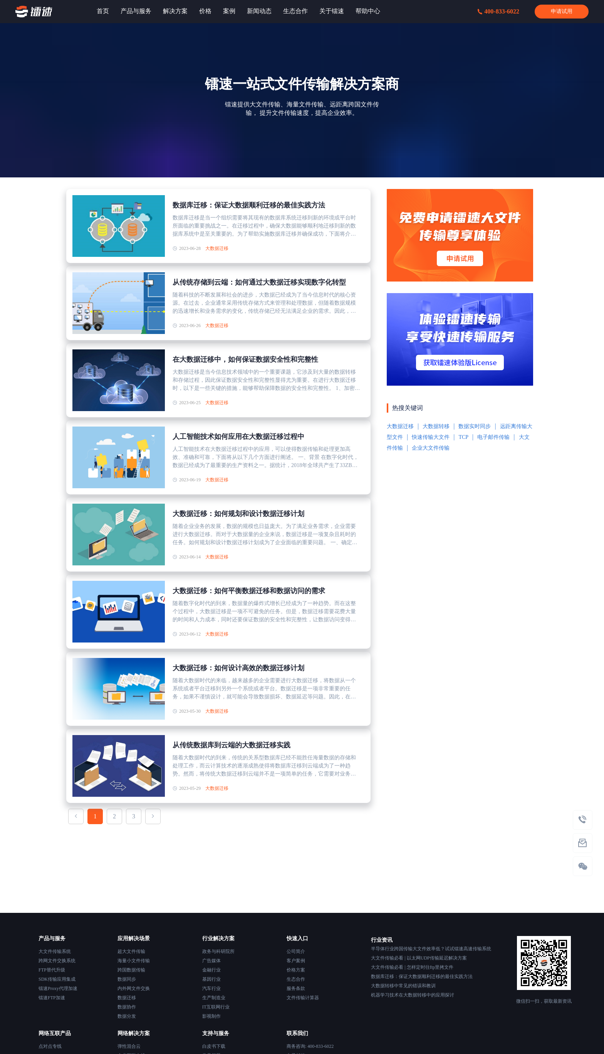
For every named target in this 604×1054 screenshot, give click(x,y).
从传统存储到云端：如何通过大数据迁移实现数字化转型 (259, 282)
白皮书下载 (213, 1046)
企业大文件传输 (431, 448)
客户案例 (296, 960)
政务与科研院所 (218, 951)
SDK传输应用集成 (57, 979)
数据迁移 (126, 997)
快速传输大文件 (431, 437)
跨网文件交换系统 (57, 960)
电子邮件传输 (493, 437)
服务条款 (296, 988)
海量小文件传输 (133, 960)
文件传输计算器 (303, 997)
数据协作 (126, 1007)
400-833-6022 (498, 11)
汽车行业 (211, 988)
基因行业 (211, 979)
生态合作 (296, 979)
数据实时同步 (474, 426)
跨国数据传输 (131, 970)
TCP (463, 437)
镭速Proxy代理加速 (58, 988)
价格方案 (296, 970)
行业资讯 (382, 940)
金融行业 (211, 970)
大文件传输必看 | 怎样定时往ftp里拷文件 (412, 967)
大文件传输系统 (55, 951)
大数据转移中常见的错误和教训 (403, 985)
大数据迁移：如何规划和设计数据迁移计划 (238, 514)
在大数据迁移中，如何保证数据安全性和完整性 (245, 359)
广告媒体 (211, 960)
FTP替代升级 (52, 970)
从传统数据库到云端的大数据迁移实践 (231, 745)
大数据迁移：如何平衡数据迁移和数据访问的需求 (249, 591)
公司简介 (296, 951)
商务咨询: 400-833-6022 (310, 1046)
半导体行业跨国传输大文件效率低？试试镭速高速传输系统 (431, 948)
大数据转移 (436, 426)
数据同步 (126, 979)
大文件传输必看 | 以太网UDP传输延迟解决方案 (418, 958)
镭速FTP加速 (52, 997)
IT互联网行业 (216, 1007)
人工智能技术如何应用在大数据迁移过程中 (238, 436)
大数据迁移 (216, 248)
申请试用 (561, 11)
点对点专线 (50, 1046)
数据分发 (126, 1016)
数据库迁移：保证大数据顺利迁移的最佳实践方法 (249, 205)
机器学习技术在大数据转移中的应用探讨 (412, 995)
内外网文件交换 (133, 988)
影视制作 (211, 1016)
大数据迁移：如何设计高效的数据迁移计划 (238, 668)
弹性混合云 (129, 1046)
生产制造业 (213, 997)
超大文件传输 (131, 951)
